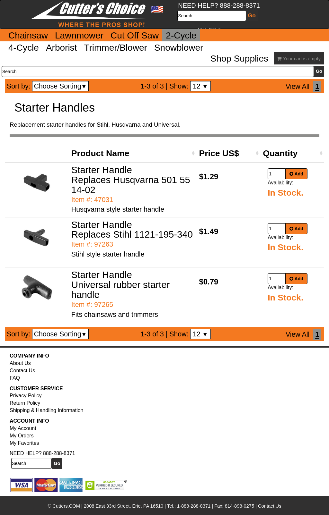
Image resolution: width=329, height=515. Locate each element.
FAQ (15, 378)
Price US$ (219, 153)
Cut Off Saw (135, 35)
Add (296, 173)
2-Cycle (181, 35)
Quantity (280, 153)
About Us (20, 363)
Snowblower (178, 48)
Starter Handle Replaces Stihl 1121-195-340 (132, 229)
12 (200, 86)
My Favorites (24, 443)
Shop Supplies (239, 58)
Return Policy (25, 403)
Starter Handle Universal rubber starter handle (120, 284)
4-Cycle (23, 48)
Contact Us (22, 370)
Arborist (61, 48)
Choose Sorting (60, 86)
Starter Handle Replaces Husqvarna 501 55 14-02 (130, 180)
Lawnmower (79, 35)
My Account (23, 428)
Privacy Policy (26, 395)
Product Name (100, 153)
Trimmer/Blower (115, 48)
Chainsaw (28, 35)
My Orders (22, 435)
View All (297, 86)
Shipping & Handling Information (46, 410)
